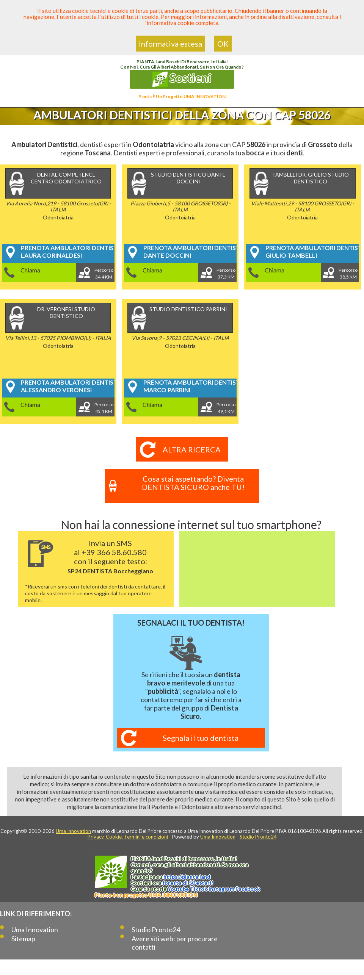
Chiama (30, 270)
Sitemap (23, 938)
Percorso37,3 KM (226, 273)
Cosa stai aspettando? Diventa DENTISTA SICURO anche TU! (193, 482)
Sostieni (182, 79)
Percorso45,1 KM (103, 408)
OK (223, 43)
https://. (186, 876)
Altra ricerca (192, 449)
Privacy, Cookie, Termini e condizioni (128, 837)
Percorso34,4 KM (103, 273)
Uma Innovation (73, 831)
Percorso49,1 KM (226, 408)
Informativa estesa (170, 43)
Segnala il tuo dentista (200, 737)
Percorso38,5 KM (348, 273)
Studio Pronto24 (258, 837)
